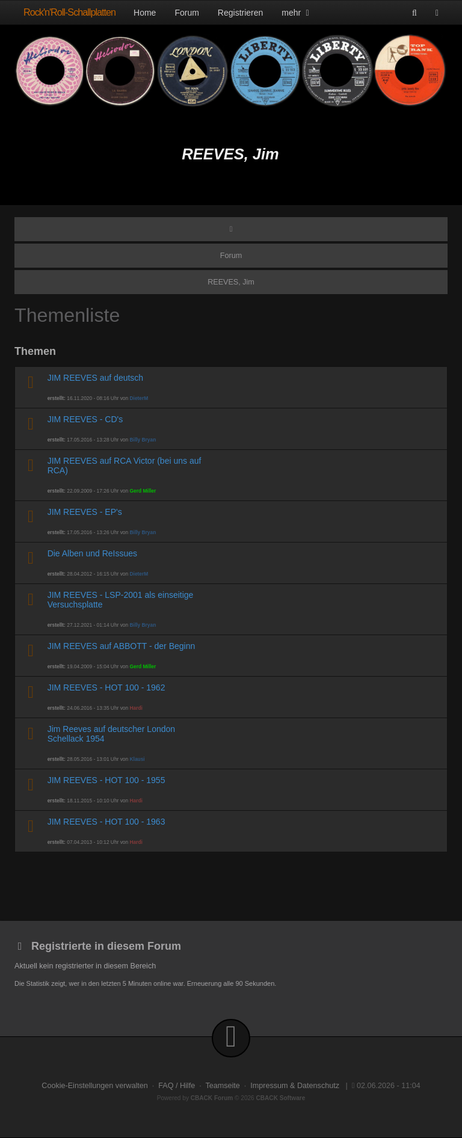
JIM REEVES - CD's (85, 419)
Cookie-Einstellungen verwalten (94, 1085)
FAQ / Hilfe (176, 1085)
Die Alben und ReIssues (92, 553)
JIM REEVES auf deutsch (96, 378)
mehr (297, 12)
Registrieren (240, 12)
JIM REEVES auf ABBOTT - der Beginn (122, 646)
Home (145, 12)
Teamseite (222, 1085)
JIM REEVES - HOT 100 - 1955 (106, 780)
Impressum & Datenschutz (294, 1085)
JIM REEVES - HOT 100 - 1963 (106, 821)
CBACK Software (281, 1098)
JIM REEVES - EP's (85, 512)
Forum (186, 12)
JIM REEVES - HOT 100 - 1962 (106, 687)
